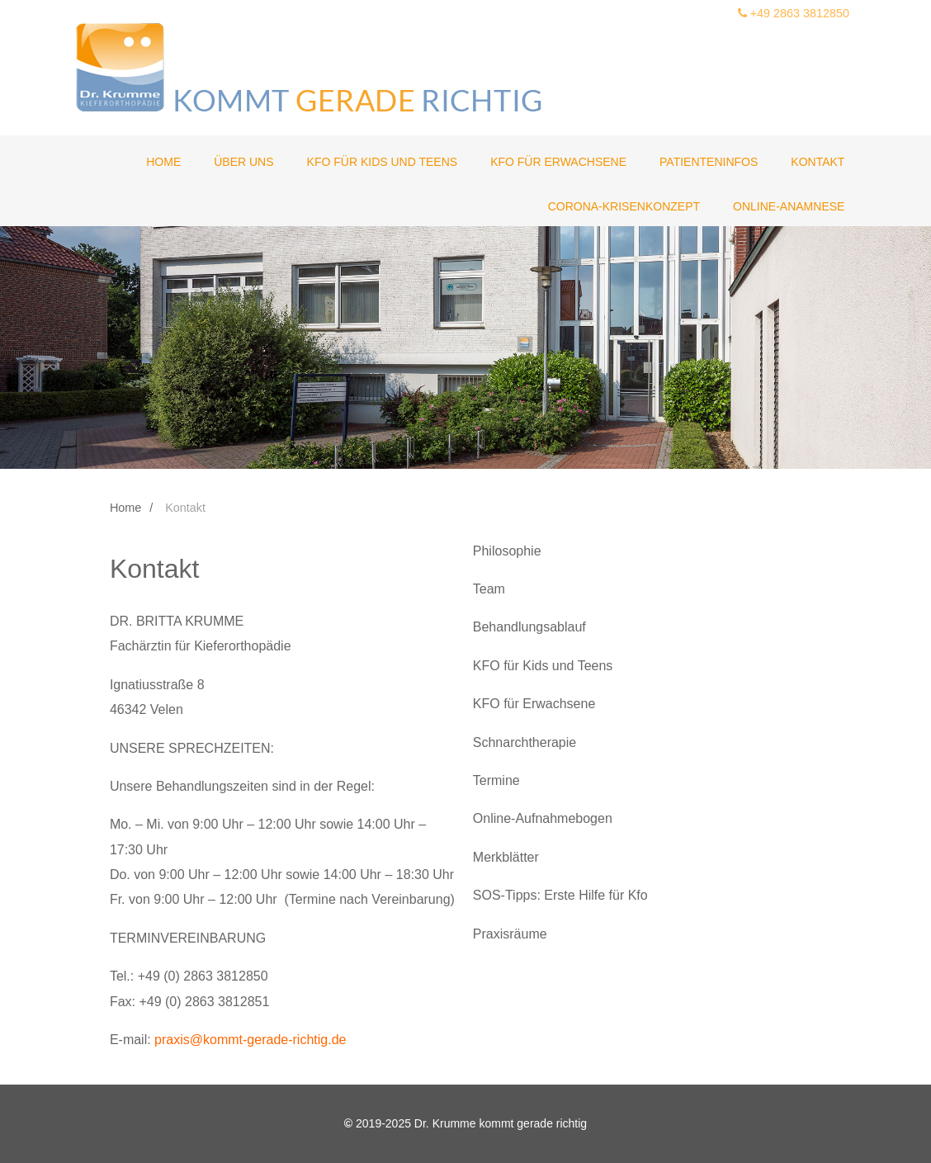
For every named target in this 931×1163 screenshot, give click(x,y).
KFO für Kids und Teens (382, 161)
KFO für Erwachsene (558, 161)
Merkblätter (506, 857)
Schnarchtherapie (524, 742)
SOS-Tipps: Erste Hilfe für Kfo (560, 895)
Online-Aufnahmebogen (542, 818)
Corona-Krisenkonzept (624, 206)
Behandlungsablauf (529, 627)
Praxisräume (510, 934)
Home (163, 161)
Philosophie (507, 551)
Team (489, 589)
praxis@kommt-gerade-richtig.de (250, 1040)
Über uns (243, 161)
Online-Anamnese (788, 206)
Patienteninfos (708, 161)
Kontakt (817, 161)
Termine (496, 780)
